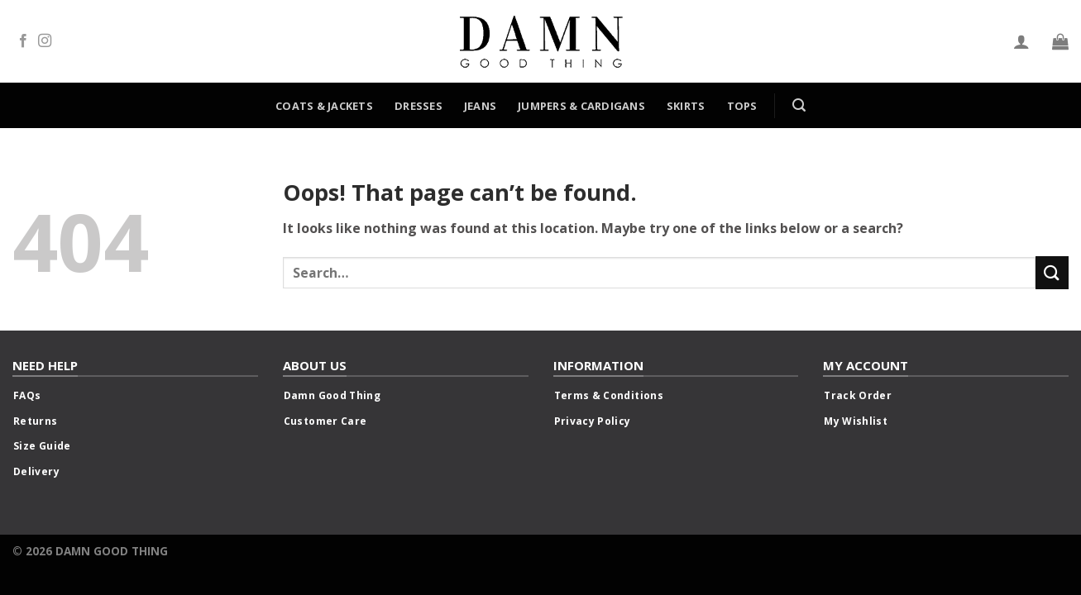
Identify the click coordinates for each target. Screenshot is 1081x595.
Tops (742, 105)
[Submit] (1052, 272)
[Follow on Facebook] (23, 41)
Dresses (418, 105)
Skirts (686, 105)
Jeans (480, 105)
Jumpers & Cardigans (581, 105)
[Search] (799, 105)
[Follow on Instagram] (44, 41)
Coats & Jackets (324, 105)
